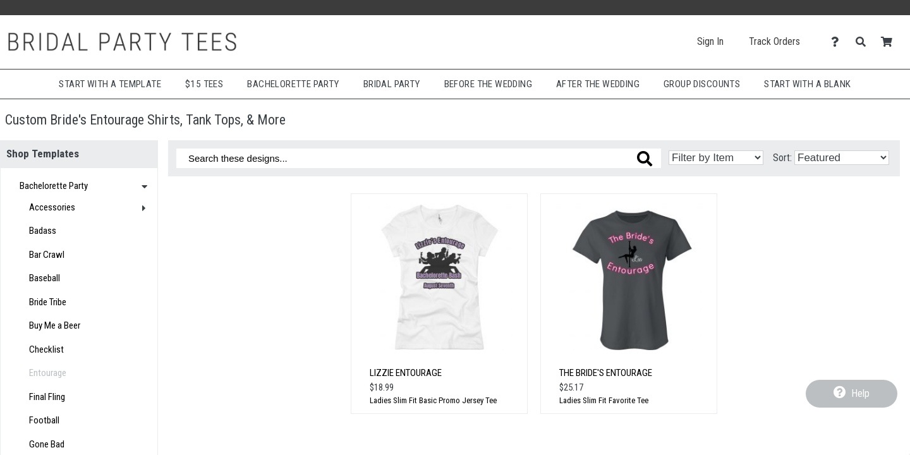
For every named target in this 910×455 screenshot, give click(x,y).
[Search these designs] (418, 158)
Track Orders (774, 41)
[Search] (864, 42)
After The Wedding (598, 84)
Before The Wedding (488, 84)
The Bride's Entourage (605, 373)
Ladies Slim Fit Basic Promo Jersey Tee (433, 400)
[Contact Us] (838, 42)
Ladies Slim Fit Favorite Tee (603, 400)
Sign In (710, 41)
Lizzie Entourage (406, 373)
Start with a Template (110, 84)
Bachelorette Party (293, 84)
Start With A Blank (807, 84)
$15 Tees (204, 84)
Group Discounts (702, 84)
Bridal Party (391, 84)
